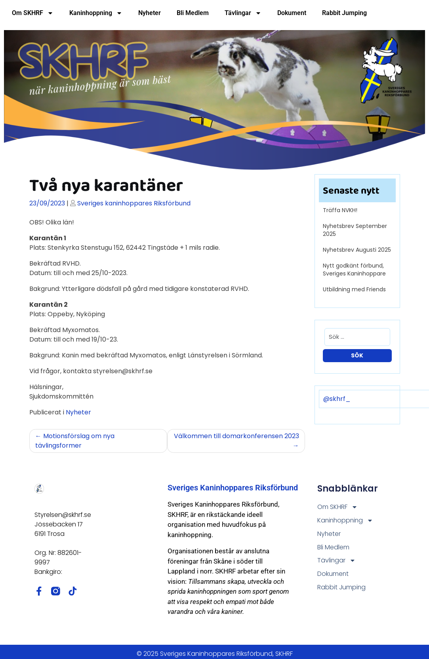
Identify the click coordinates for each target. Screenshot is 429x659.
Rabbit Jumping (344, 13)
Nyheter (149, 13)
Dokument (291, 13)
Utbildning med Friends (354, 289)
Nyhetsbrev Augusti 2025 (357, 250)
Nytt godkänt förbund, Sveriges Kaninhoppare (354, 269)
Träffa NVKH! (340, 210)
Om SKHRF (32, 13)
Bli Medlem (193, 13)
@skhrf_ (337, 398)
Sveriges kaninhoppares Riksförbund (134, 203)
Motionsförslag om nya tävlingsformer (74, 440)
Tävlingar (243, 13)
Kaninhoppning (95, 13)
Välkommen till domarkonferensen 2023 (236, 436)
